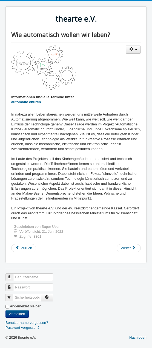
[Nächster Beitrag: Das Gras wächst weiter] (129, 248)
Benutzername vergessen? (26, 323)
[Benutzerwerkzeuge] (133, 50)
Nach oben (138, 337)
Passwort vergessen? (22, 327)
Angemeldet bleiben (25, 306)
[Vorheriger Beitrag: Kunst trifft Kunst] (23, 248)
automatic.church (26, 102)
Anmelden (17, 314)
